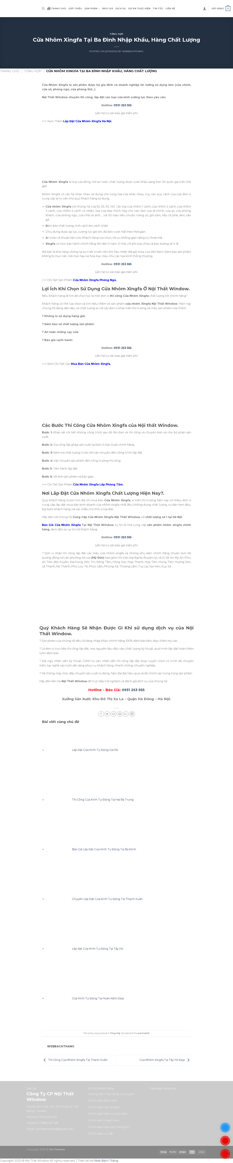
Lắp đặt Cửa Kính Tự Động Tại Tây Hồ (97, 948)
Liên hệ (170, 8)
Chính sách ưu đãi (100, 1133)
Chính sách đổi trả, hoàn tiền (107, 1113)
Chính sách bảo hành (102, 1100)
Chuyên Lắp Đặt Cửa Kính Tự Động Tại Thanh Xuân (107, 899)
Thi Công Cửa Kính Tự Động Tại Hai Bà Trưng (103, 799)
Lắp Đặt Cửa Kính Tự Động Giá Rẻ (95, 750)
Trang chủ (56, 8)
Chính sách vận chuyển (104, 1107)
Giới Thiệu (75, 8)
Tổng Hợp (116, 34)
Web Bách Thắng (106, 1160)
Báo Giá (107, 8)
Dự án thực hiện (139, 8)
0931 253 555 (123, 105)
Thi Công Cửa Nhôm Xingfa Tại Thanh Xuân (75, 1060)
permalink (143, 1033)
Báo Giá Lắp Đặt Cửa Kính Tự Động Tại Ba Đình (104, 849)
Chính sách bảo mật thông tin (108, 1127)
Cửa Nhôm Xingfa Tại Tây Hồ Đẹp (165, 1060)
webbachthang (133, 51)
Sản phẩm (92, 8)
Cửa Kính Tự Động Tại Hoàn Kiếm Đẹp (98, 998)
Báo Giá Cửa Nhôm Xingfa (61, 525)
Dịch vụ (120, 8)
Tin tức (158, 8)
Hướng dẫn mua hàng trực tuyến (111, 1094)
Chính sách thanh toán (104, 1120)
